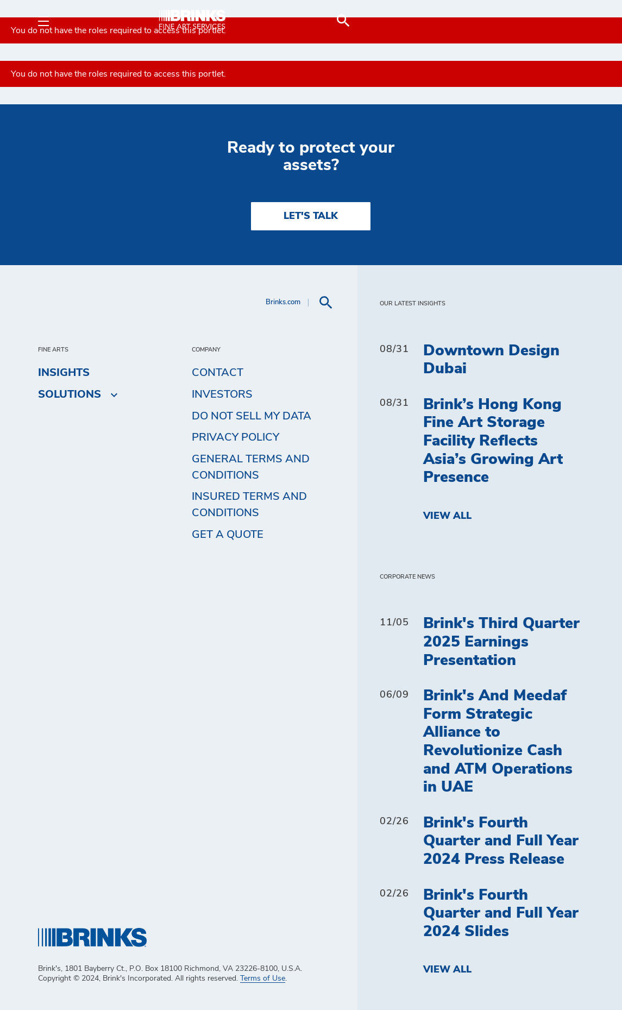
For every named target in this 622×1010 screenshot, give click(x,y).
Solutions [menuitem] (69, 394)
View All (447, 516)
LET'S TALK (311, 216)
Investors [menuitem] (222, 394)
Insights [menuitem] (64, 372)
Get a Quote (227, 534)
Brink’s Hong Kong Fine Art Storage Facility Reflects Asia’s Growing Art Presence (493, 441)
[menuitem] (571, 21)
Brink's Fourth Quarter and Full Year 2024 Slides (501, 913)
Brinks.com (283, 302)
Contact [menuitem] (217, 372)
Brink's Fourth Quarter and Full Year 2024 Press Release (501, 841)
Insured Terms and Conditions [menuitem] (249, 504)
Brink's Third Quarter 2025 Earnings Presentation (501, 642)
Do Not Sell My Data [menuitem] (251, 416)
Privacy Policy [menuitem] (235, 437)
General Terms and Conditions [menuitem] (251, 467)
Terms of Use (262, 978)
